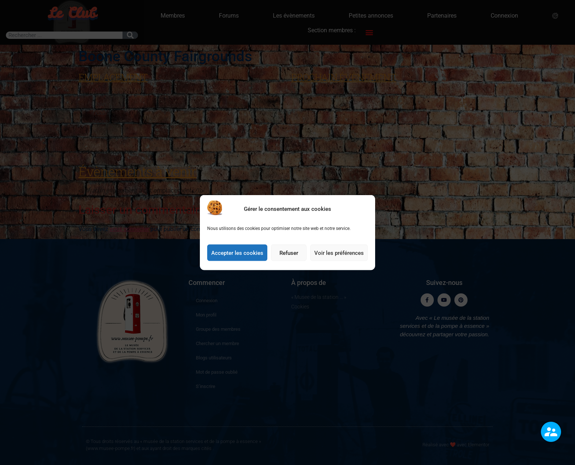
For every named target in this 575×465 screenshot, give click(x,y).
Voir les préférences (339, 256)
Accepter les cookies (237, 256)
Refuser (288, 256)
